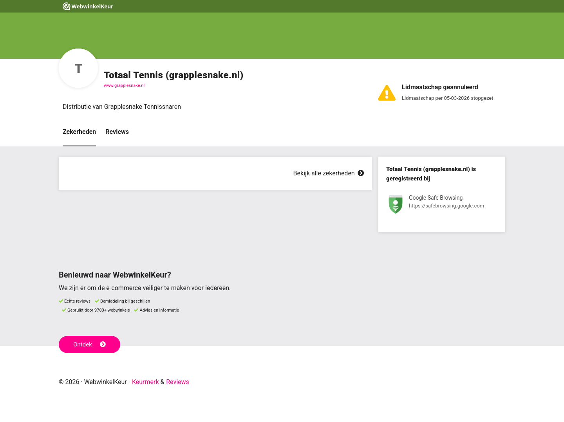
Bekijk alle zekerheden (328, 173)
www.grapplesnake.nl (124, 85)
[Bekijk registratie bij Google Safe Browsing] (441, 205)
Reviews (117, 131)
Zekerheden (79, 131)
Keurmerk (145, 382)
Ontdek (89, 344)
